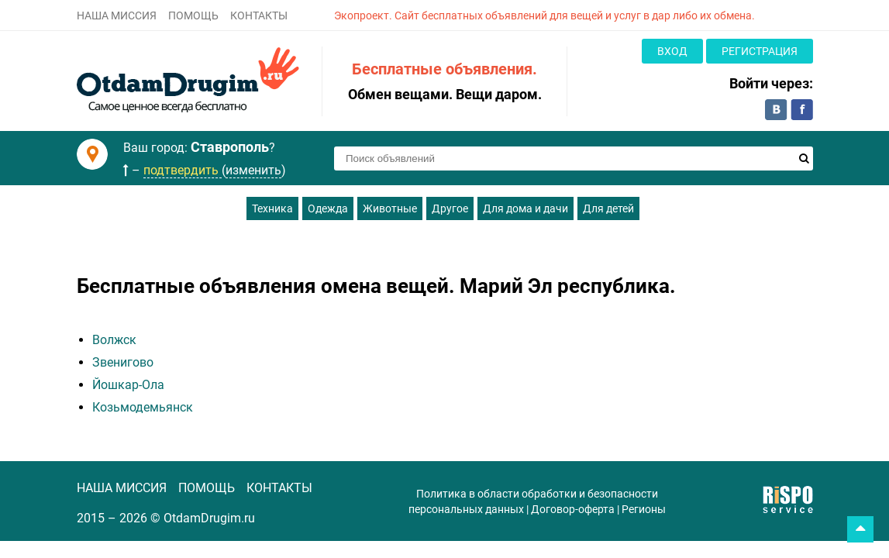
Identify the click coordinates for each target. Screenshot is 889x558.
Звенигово (122, 362)
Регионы (644, 509)
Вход (672, 51)
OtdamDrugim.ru (209, 518)
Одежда (328, 208)
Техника (272, 208)
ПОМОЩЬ (193, 15)
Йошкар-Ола (128, 384)
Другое (450, 208)
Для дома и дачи (525, 208)
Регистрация (760, 51)
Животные (390, 208)
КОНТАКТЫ (259, 15)
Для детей (608, 208)
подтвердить (182, 170)
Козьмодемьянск (142, 407)
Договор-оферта (573, 509)
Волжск (114, 339)
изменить (253, 170)
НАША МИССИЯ (117, 15)
